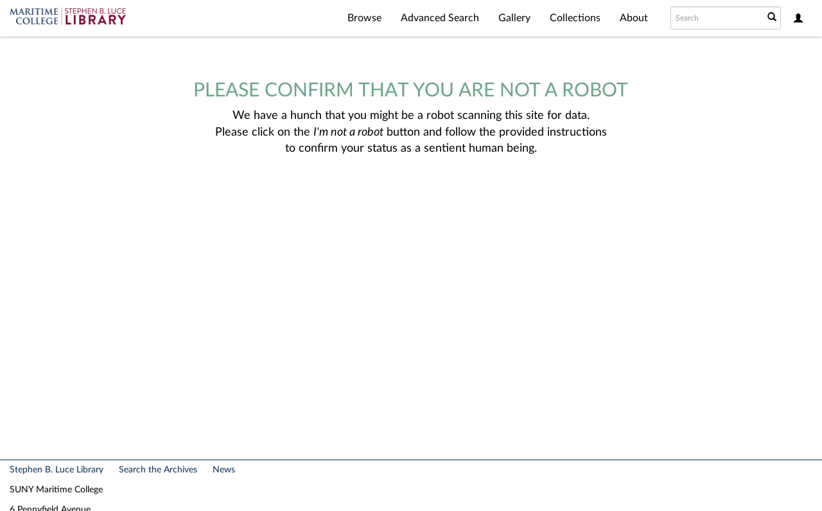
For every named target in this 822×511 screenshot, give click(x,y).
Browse (364, 18)
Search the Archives (158, 469)
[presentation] (407, 198)
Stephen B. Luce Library (56, 469)
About (634, 18)
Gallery (514, 18)
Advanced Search (440, 18)
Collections (575, 18)
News (224, 469)
